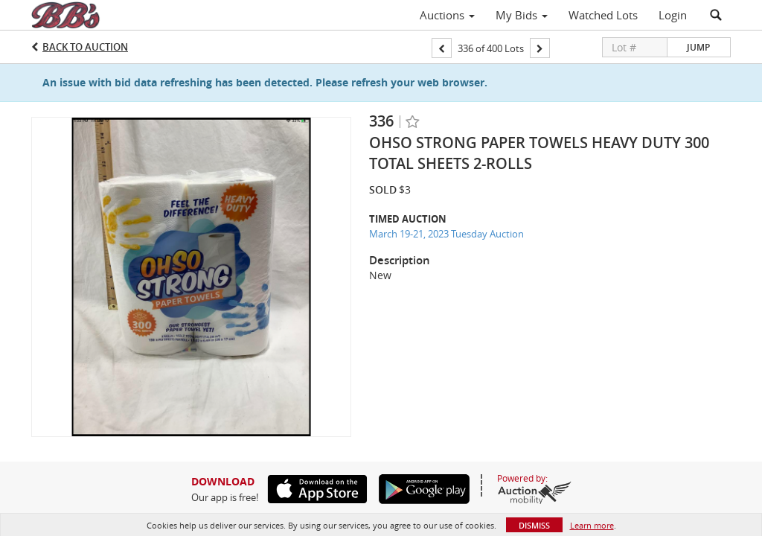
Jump (698, 47)
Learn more (592, 525)
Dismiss (534, 525)
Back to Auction (85, 47)
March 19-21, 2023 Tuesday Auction (446, 233)
